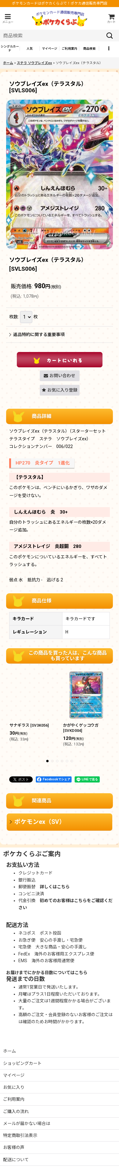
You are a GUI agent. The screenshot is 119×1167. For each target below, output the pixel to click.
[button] (8, 19)
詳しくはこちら (55, 886)
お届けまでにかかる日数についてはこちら (46, 972)
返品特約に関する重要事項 (37, 334)
